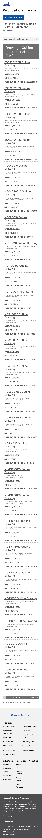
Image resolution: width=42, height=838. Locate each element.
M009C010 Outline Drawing (15, 219)
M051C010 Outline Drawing (15, 645)
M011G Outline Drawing (18, 291)
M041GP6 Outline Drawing (20, 621)
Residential (7, 780)
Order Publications (20, 786)
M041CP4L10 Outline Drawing (17, 522)
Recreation (7, 775)
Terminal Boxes (27, 746)
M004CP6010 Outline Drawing (17, 193)
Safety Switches (9, 750)
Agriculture (7, 764)
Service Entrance (9, 754)
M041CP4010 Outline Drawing (17, 497)
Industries (8, 761)
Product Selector (19, 772)
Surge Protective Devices (28, 736)
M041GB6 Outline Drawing (20, 598)
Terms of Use (8, 822)
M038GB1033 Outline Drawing (17, 419)
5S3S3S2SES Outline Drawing (17, 141)
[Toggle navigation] (38, 4)
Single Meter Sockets (29, 726)
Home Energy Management (7, 732)
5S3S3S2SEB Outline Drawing (17, 115)
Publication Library (20, 766)
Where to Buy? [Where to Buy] (18, 715)
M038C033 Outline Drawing (16, 367)
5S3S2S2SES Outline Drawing (17, 90)
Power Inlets (7, 737)
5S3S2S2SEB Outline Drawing (17, 64)
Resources (21, 761)
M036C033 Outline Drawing (16, 316)
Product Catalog (19, 779)
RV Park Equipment (9, 746)
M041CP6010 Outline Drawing (17, 548)
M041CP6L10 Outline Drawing (17, 574)
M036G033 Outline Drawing (16, 342)
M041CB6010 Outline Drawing (17, 471)
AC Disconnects (8, 726)
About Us (33, 761)
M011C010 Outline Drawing (20, 243)
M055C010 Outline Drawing (15, 671)
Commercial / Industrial (7, 770)
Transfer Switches (28, 750)
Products (7, 723)
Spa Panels (26, 731)
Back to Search (15, 17)
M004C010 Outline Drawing (15, 167)
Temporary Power (28, 742)
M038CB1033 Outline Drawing (17, 393)
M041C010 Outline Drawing (15, 445)
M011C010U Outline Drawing (16, 267)
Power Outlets (8, 742)
